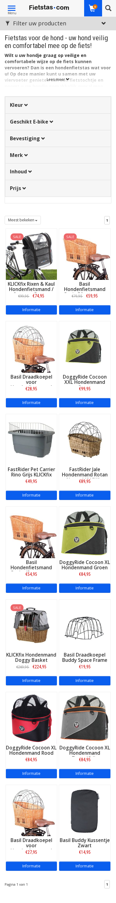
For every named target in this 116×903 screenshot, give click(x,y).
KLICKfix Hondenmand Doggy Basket (31, 657)
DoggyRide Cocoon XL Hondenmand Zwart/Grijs (84, 753)
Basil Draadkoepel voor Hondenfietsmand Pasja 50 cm (31, 385)
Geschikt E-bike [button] (32, 121)
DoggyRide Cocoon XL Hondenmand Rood (31, 750)
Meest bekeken (22, 220)
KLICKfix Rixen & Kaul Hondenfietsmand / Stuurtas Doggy (31, 289)
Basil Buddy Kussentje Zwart (85, 843)
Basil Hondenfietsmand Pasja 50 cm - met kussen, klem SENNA (85, 292)
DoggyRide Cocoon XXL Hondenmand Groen (85, 382)
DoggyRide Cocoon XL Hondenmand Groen (84, 565)
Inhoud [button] (21, 171)
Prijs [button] (18, 188)
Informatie (31, 309)
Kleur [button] (19, 105)
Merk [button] (19, 155)
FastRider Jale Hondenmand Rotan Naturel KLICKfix (85, 474)
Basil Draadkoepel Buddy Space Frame (84, 657)
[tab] (58, 105)
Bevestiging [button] (27, 138)
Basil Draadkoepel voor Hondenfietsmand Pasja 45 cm (31, 848)
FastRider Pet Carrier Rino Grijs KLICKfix (31, 472)
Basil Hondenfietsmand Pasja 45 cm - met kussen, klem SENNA (31, 570)
